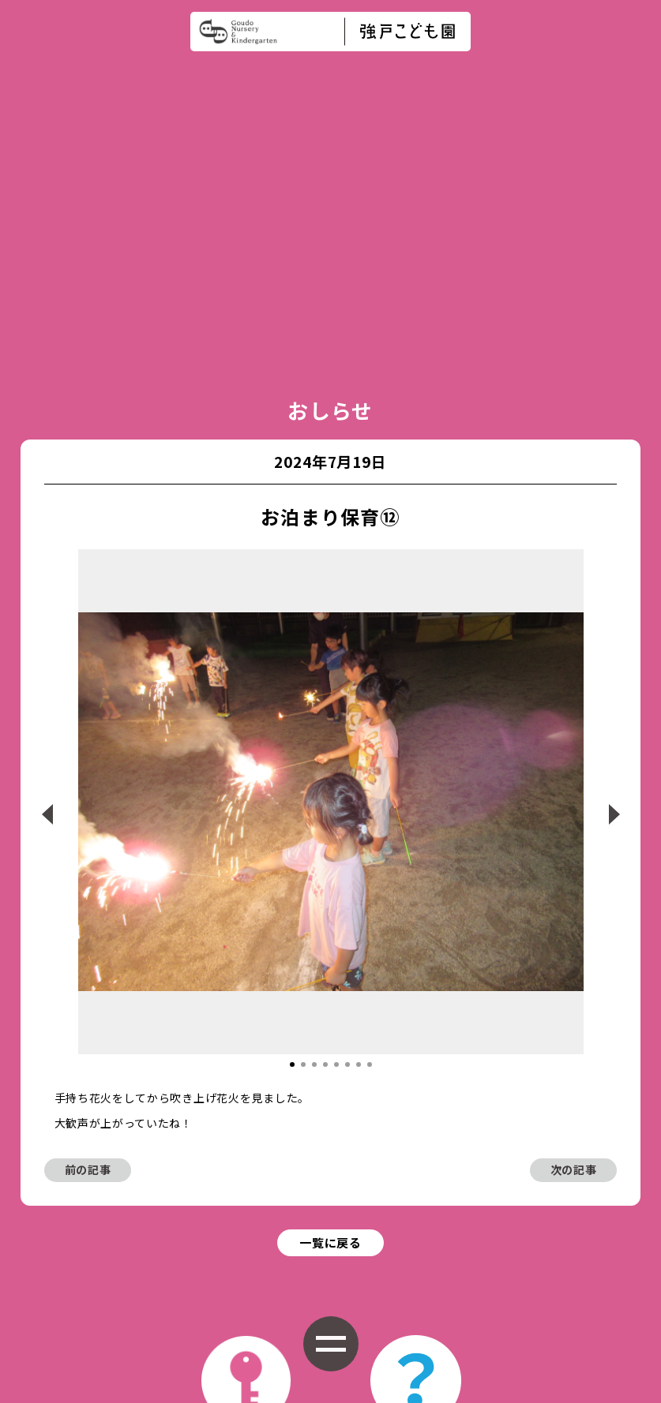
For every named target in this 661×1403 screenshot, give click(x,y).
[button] (292, 852)
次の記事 (573, 957)
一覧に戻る (330, 1032)
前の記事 (88, 957)
